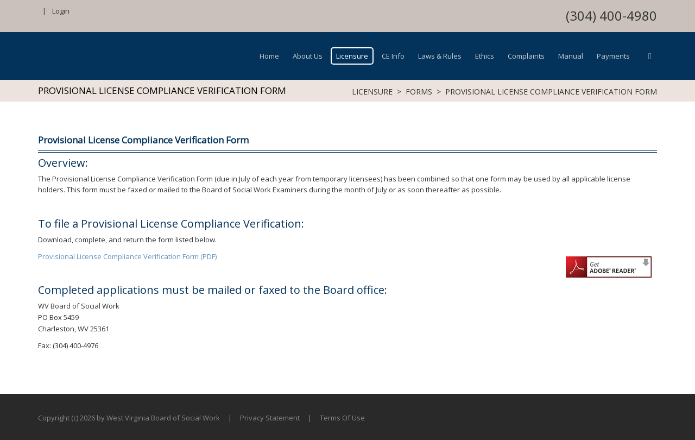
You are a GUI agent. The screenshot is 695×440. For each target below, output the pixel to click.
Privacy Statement (270, 418)
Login (61, 11)
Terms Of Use (342, 418)
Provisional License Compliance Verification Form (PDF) (127, 256)
